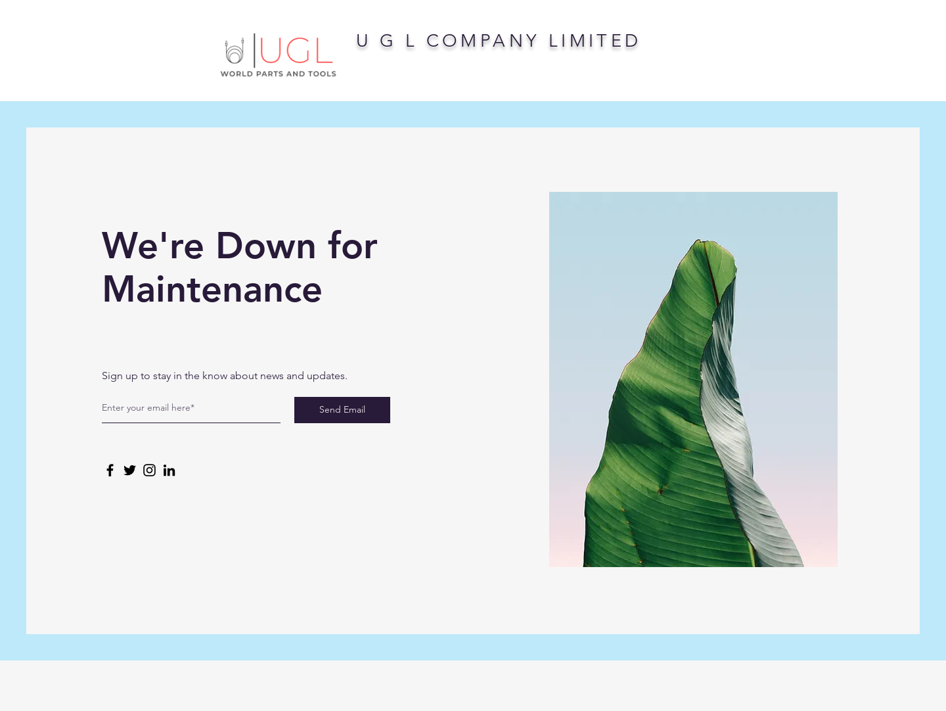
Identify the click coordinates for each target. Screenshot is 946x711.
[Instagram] (149, 470)
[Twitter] (130, 470)
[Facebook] (110, 470)
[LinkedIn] (169, 470)
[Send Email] (342, 410)
